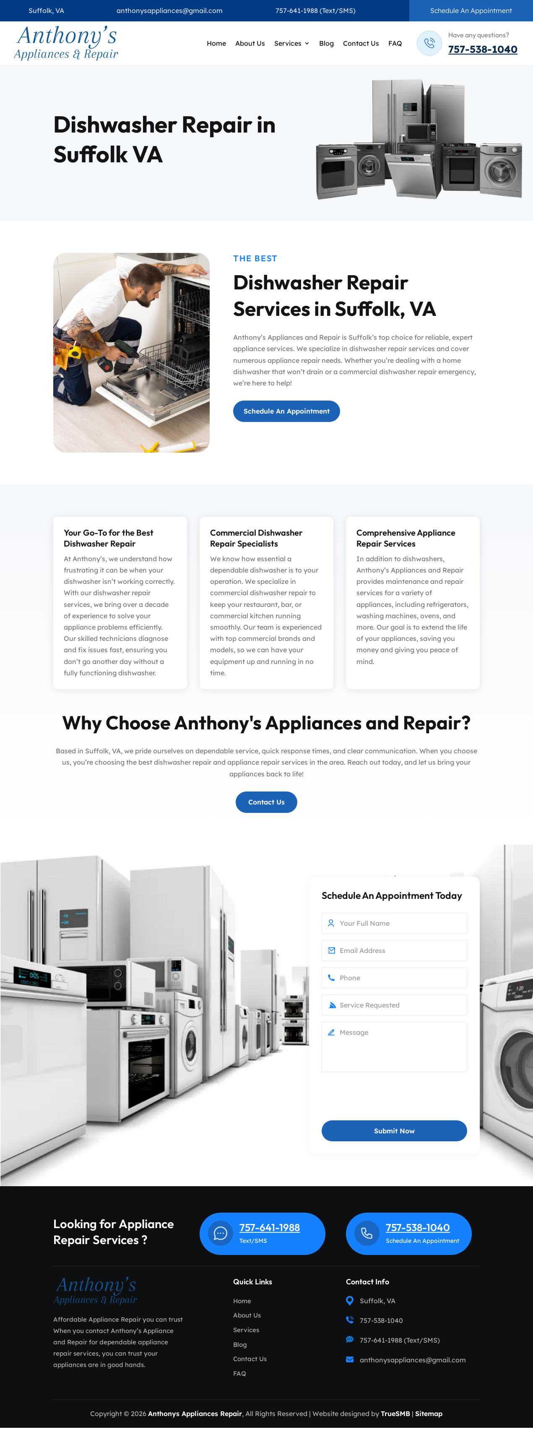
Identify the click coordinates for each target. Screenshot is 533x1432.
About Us (250, 43)
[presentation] (385, 1102)
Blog (326, 43)
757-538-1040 (482, 49)
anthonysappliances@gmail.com (170, 10)
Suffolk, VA (46, 10)
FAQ (395, 43)
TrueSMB (395, 1418)
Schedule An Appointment (471, 10)
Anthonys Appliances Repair (195, 1418)
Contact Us (361, 43)
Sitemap (428, 1418)
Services (288, 43)
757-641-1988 (297, 10)
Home (216, 43)
